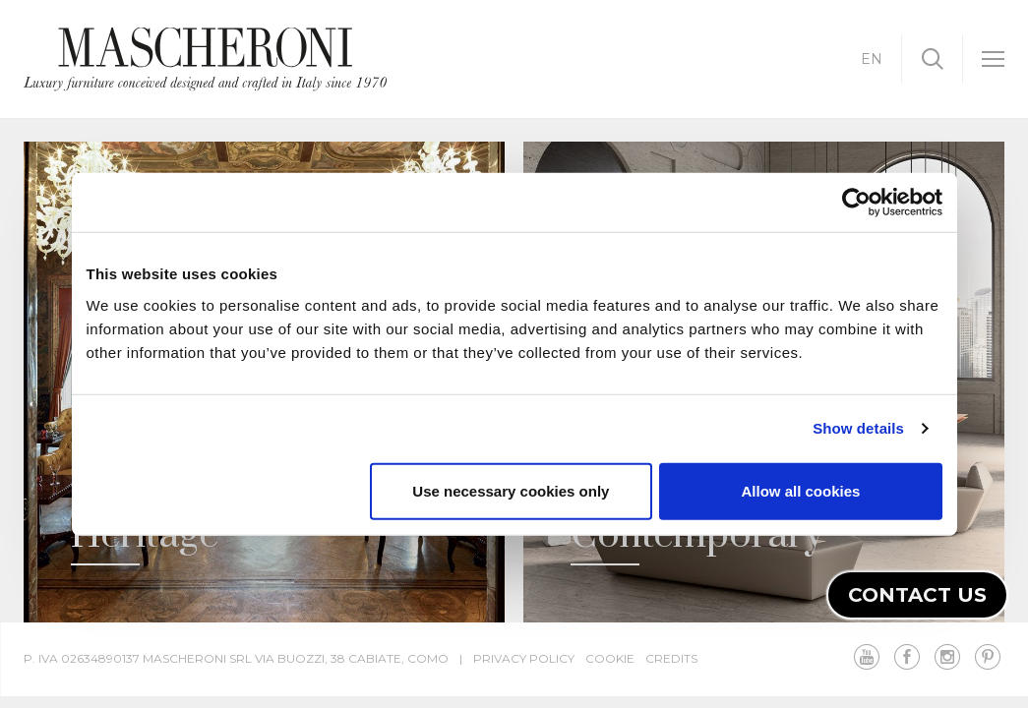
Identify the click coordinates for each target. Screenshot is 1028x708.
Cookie (610, 658)
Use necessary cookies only (510, 490)
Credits (671, 658)
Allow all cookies (801, 490)
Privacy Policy (523, 658)
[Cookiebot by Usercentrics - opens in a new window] (856, 202)
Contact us (917, 595)
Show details (858, 428)
